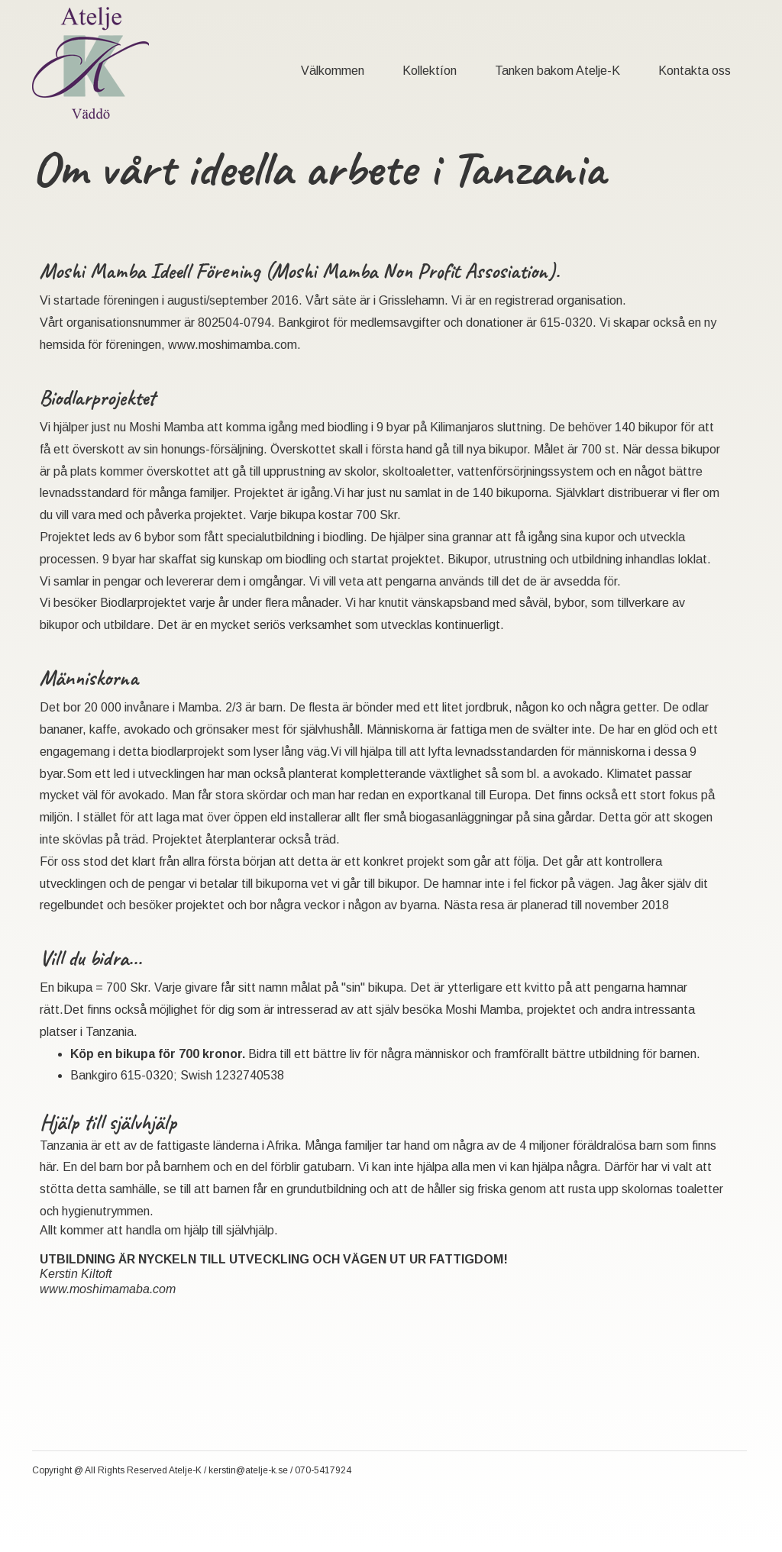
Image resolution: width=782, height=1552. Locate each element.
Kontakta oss (694, 70)
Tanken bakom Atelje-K (557, 70)
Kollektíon (429, 70)
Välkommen (332, 70)
